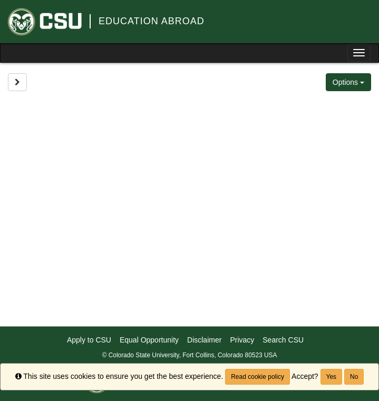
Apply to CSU (89, 340)
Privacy (242, 340)
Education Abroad (152, 21)
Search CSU (283, 340)
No (354, 376)
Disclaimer (204, 340)
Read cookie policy (257, 376)
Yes (331, 376)
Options (348, 82)
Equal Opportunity (149, 340)
